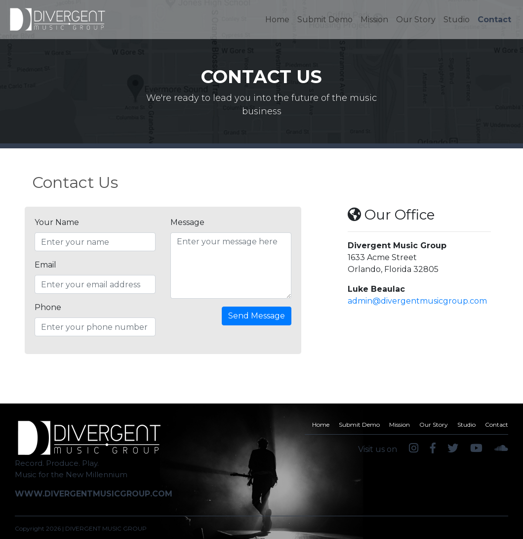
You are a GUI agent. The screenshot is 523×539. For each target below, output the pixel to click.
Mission (374, 19)
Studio (456, 19)
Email (45, 265)
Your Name (57, 222)
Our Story (416, 19)
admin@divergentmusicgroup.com (417, 301)
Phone (48, 307)
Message (187, 222)
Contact (494, 19)
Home (279, 18)
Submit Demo (325, 19)
